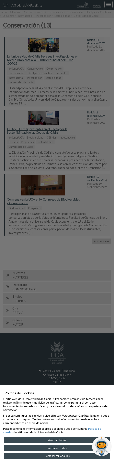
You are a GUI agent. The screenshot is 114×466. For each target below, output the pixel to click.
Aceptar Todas (57, 440)
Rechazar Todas (57, 448)
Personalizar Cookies (57, 455)
